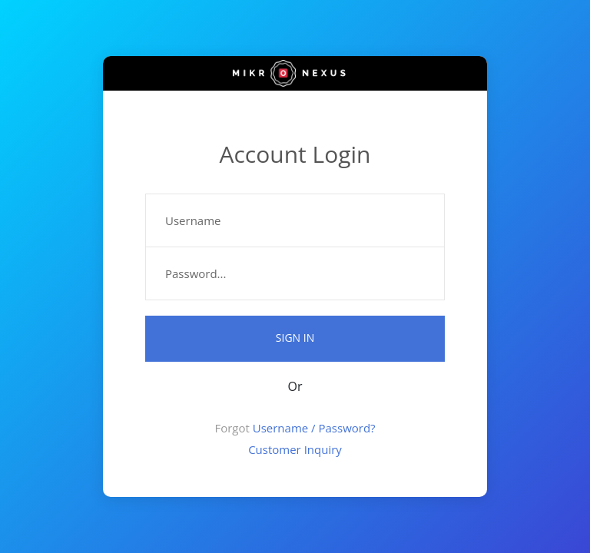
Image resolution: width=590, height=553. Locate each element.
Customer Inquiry (295, 449)
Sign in (295, 337)
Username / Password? (314, 427)
